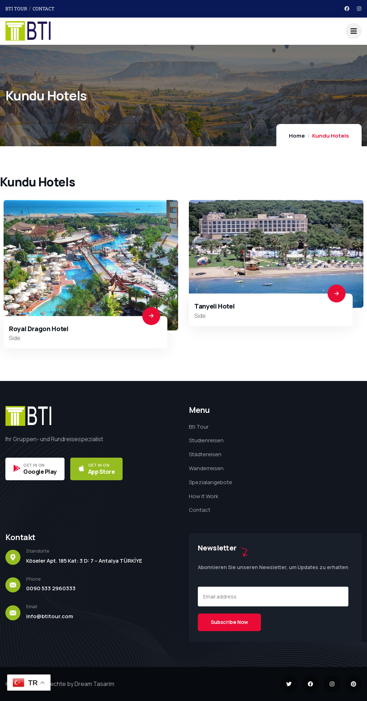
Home (297, 135)
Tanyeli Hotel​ (214, 306)
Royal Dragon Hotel (38, 328)
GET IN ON (34, 465)
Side (14, 338)
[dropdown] (353, 31)
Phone (33, 579)
